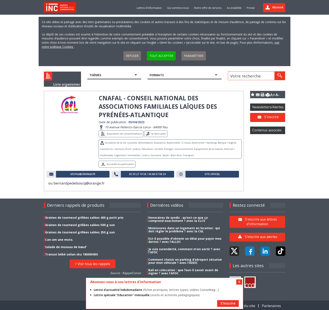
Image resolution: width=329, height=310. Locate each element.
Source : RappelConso (125, 273)
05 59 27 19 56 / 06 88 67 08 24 (147, 174)
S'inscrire (271, 117)
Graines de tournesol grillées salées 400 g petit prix (84, 218)
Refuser (132, 56)
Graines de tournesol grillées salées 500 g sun (80, 225)
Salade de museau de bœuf (65, 247)
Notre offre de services (208, 8)
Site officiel (212, 174)
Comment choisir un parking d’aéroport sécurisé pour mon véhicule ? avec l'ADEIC (185, 261)
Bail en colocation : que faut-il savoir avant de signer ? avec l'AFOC (183, 271)
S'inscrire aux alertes (261, 236)
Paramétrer (193, 56)
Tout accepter (161, 56)
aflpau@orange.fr (82, 174)
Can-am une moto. (59, 240)
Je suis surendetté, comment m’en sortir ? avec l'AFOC (184, 250)
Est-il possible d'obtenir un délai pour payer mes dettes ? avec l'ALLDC (185, 240)
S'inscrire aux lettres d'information (261, 221)
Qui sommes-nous (178, 8)
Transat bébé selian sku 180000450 (71, 254)
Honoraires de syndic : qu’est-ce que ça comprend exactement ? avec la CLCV (178, 219)
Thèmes (95, 75)
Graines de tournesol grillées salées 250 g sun (80, 232)
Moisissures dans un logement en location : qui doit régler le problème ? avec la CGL (184, 229)
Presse (251, 8)
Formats (157, 75)
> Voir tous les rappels (92, 264)
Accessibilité (234, 8)
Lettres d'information (149, 8)
